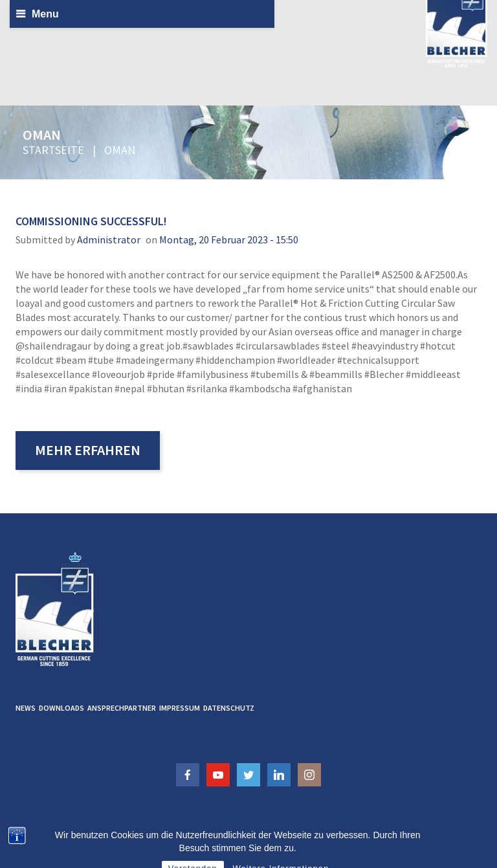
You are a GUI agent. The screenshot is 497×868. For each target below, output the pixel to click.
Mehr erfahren (87, 450)
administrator (108, 239)
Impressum (179, 708)
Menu (45, 13)
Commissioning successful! (91, 221)
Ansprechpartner (121, 708)
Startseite (53, 149)
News (26, 708)
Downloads (61, 708)
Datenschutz (228, 708)
